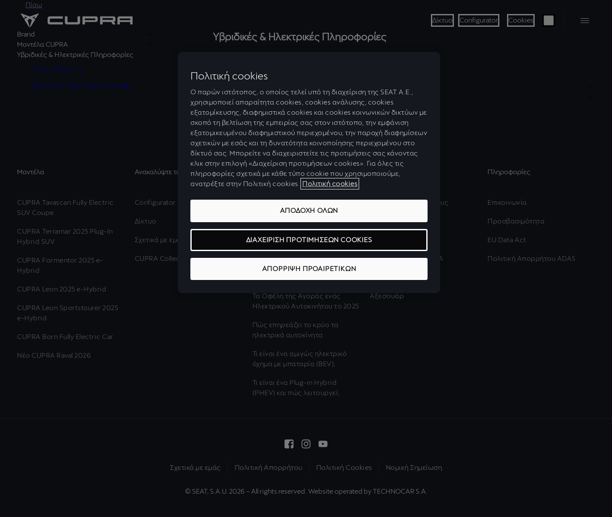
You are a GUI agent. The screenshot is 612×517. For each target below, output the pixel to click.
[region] (309, 173)
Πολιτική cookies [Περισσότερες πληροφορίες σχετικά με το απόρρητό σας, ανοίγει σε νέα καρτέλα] (329, 184)
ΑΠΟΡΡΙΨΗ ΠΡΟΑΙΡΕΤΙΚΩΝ (309, 269)
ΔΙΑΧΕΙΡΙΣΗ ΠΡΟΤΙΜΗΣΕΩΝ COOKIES (309, 240)
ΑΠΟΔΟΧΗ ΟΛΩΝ (309, 210)
